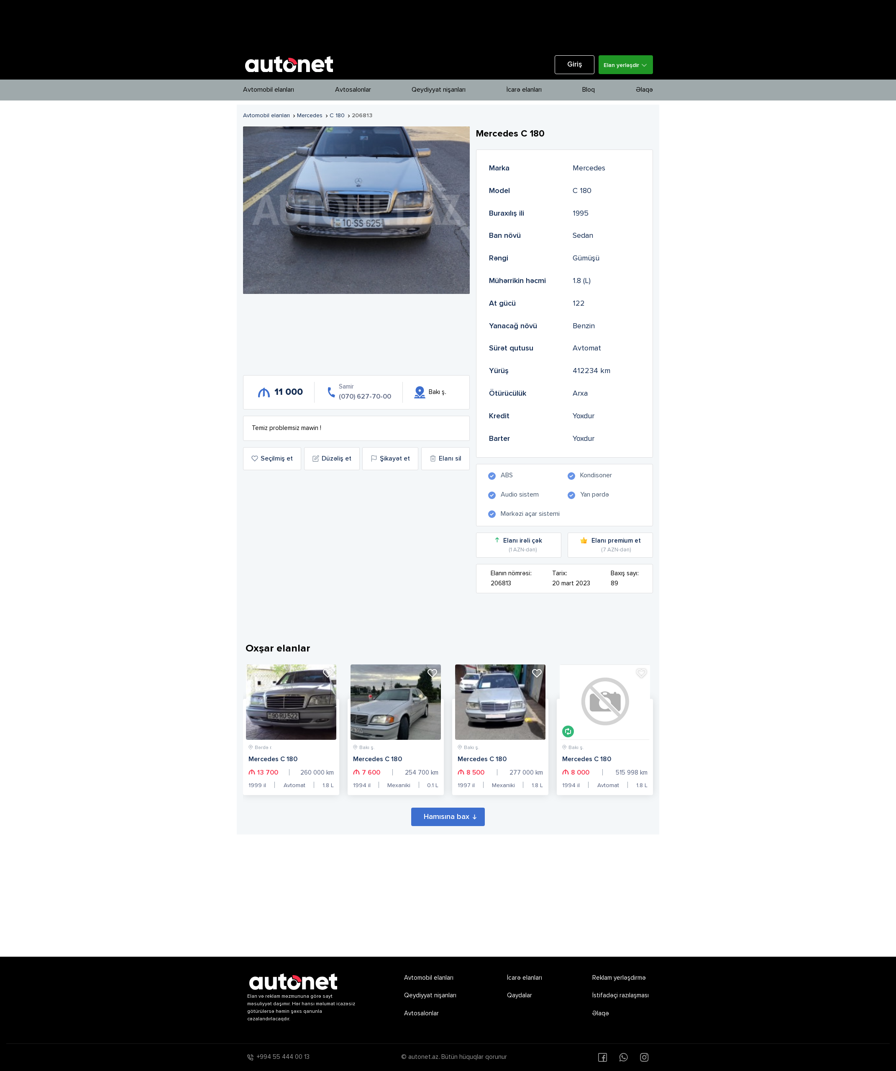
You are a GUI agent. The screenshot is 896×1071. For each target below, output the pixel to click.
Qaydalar (519, 995)
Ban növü (505, 235)
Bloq (588, 90)
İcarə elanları (524, 90)
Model (499, 191)
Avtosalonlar (353, 90)
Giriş (574, 64)
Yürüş (499, 371)
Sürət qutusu (511, 348)
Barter (499, 439)
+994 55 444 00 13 (283, 1057)
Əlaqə (644, 90)
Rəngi (498, 258)
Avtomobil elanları (268, 90)
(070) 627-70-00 (365, 397)
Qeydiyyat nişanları (439, 90)
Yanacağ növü (513, 326)
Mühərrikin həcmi (517, 281)
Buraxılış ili (506, 213)
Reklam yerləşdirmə (619, 978)
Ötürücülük (507, 393)
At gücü (502, 303)
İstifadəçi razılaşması (620, 995)
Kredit (499, 416)
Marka (499, 168)
